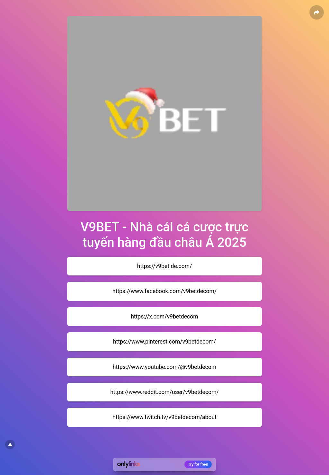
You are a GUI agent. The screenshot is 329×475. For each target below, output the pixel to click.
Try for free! (198, 464)
